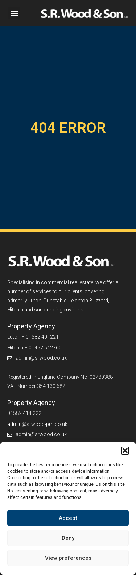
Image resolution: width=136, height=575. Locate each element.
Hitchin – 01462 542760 (34, 348)
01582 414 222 (24, 413)
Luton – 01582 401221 (33, 337)
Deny (68, 538)
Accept (68, 518)
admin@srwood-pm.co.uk (37, 424)
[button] (125, 450)
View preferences (68, 558)
